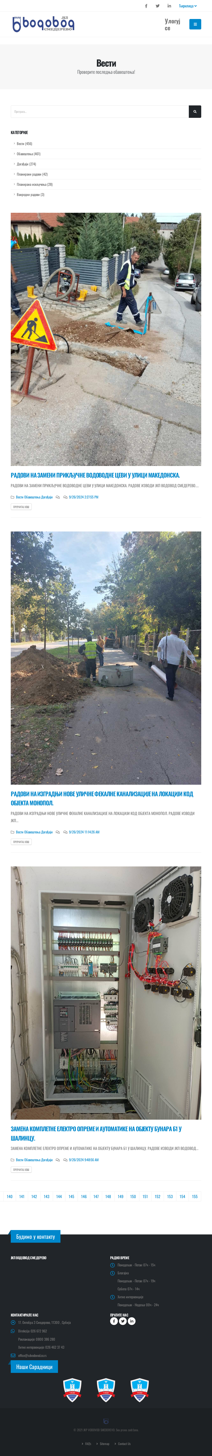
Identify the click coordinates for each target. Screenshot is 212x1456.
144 (59, 1196)
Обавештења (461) (28, 153)
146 (84, 1196)
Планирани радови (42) (32, 174)
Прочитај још (21, 507)
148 (108, 1196)
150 (133, 1196)
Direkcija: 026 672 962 (32, 1331)
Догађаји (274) (26, 164)
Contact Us (124, 1443)
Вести (19, 497)
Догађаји (46, 497)
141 (22, 1196)
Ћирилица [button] (188, 6)
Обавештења (31, 497)
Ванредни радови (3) (30, 194)
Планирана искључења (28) (34, 184)
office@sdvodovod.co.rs (32, 1355)
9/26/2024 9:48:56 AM (84, 1159)
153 (170, 1196)
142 (34, 1196)
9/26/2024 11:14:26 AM (84, 832)
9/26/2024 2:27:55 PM (83, 497)
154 (182, 1196)
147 (96, 1196)
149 (120, 1196)
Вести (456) (24, 143)
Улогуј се (172, 24)
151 (145, 1196)
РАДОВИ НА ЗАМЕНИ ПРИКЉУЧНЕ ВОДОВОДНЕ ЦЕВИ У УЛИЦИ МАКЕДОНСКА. (95, 475)
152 (157, 1196)
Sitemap (104, 1443)
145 (71, 1196)
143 (46, 1196)
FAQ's (87, 1443)
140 (9, 1196)
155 (195, 1196)
